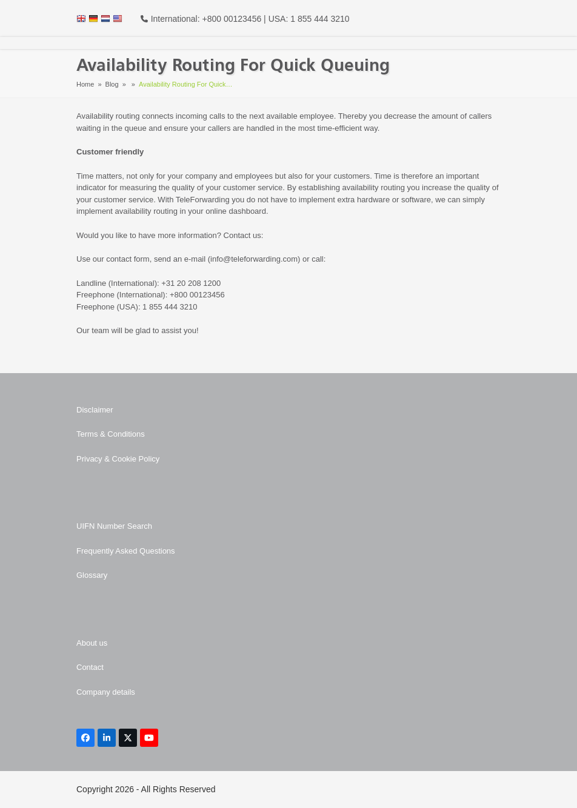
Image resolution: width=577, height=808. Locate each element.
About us (91, 642)
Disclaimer (94, 409)
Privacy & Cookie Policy (117, 458)
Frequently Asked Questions (125, 550)
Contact (90, 667)
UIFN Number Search (114, 526)
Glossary (91, 575)
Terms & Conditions (110, 434)
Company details (105, 692)
